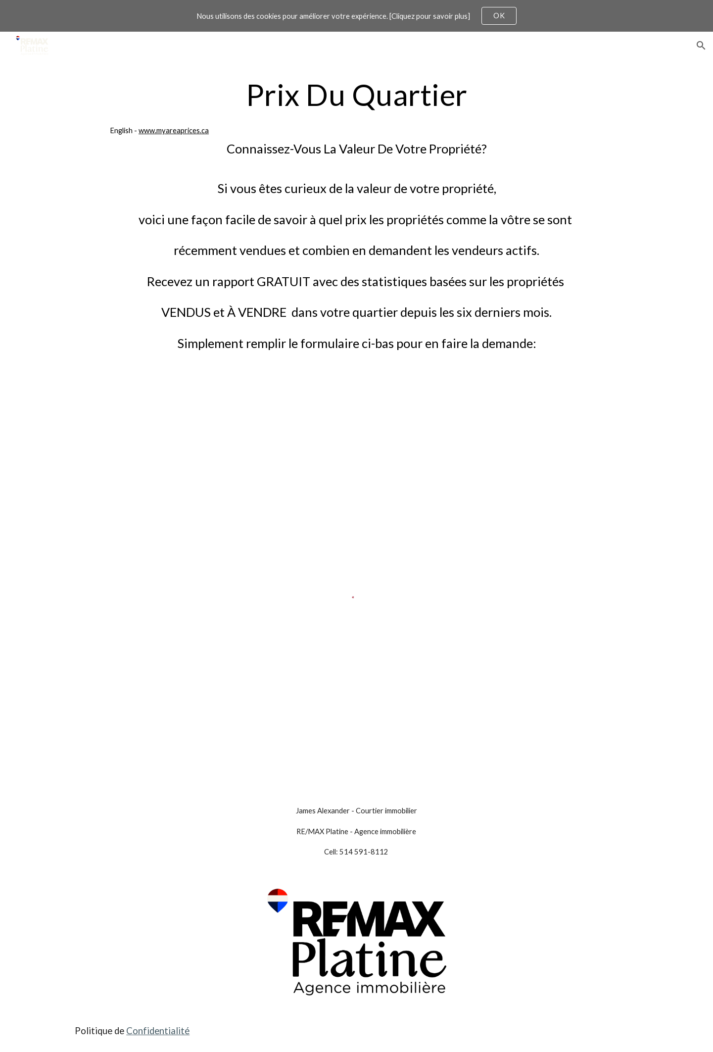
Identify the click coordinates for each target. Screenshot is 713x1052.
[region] (356, 16)
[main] (356, 227)
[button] (701, 45)
